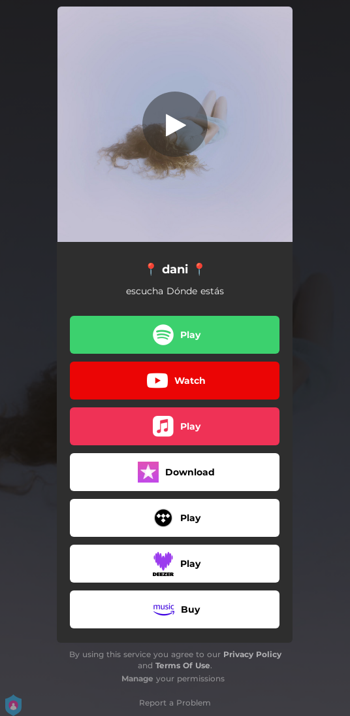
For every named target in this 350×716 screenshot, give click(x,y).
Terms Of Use (182, 665)
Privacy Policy (252, 654)
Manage (137, 678)
